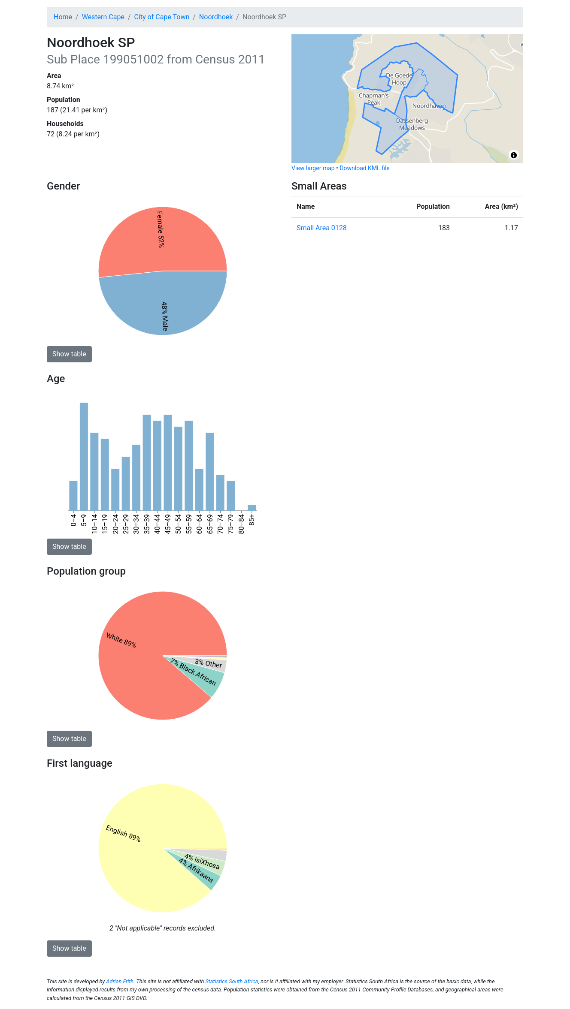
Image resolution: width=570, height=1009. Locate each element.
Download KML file (364, 168)
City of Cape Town (162, 17)
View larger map (313, 168)
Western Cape (103, 17)
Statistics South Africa (231, 981)
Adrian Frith (119, 981)
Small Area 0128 (322, 228)
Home (63, 17)
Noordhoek (216, 17)
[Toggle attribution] (514, 155)
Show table (69, 354)
